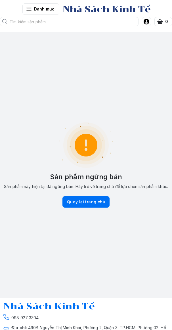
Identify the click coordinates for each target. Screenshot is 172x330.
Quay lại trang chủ (86, 201)
